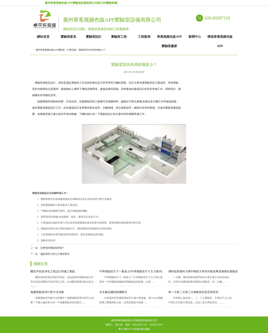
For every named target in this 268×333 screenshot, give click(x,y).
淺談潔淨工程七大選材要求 (54, 254)
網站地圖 (145, 329)
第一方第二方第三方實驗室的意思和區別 (193, 292)
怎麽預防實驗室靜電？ (52, 248)
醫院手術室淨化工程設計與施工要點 (52, 271)
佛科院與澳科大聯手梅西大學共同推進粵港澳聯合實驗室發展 (205, 271)
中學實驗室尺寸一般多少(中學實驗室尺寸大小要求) (131, 271)
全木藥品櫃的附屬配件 (113, 292)
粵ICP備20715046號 (128, 329)
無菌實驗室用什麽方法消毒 (47, 292)
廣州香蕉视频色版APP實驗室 (50, 49)
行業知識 (71, 49)
